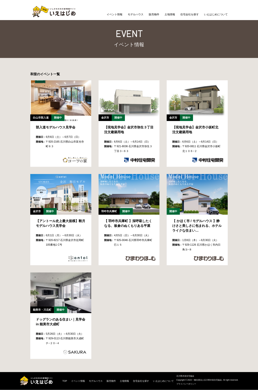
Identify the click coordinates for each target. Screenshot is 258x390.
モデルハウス (135, 14)
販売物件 (154, 14)
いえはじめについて (216, 14)
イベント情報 (114, 14)
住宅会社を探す (189, 14)
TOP (65, 381)
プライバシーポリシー (187, 384)
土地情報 (170, 14)
